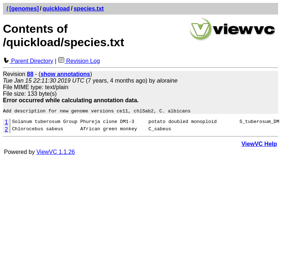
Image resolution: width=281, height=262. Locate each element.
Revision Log (79, 61)
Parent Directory (28, 61)
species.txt (89, 8)
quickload (56, 8)
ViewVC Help (259, 145)
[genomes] (24, 8)
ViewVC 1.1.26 (55, 153)
